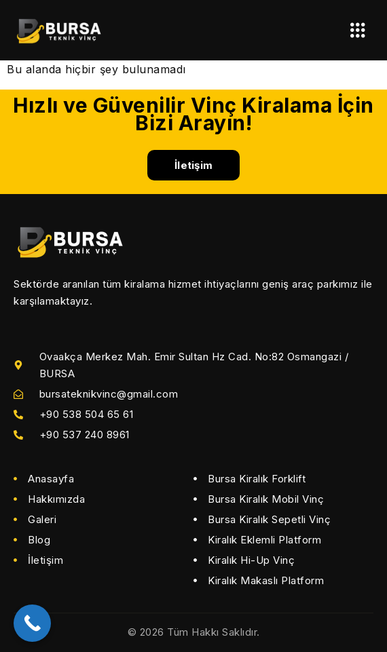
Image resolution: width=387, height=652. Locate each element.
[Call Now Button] (32, 623)
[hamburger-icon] (358, 30)
